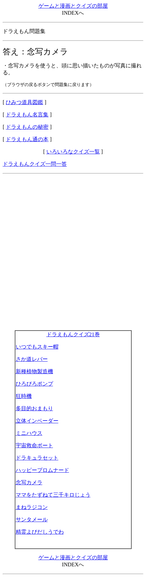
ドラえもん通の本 (27, 139)
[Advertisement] (73, 252)
